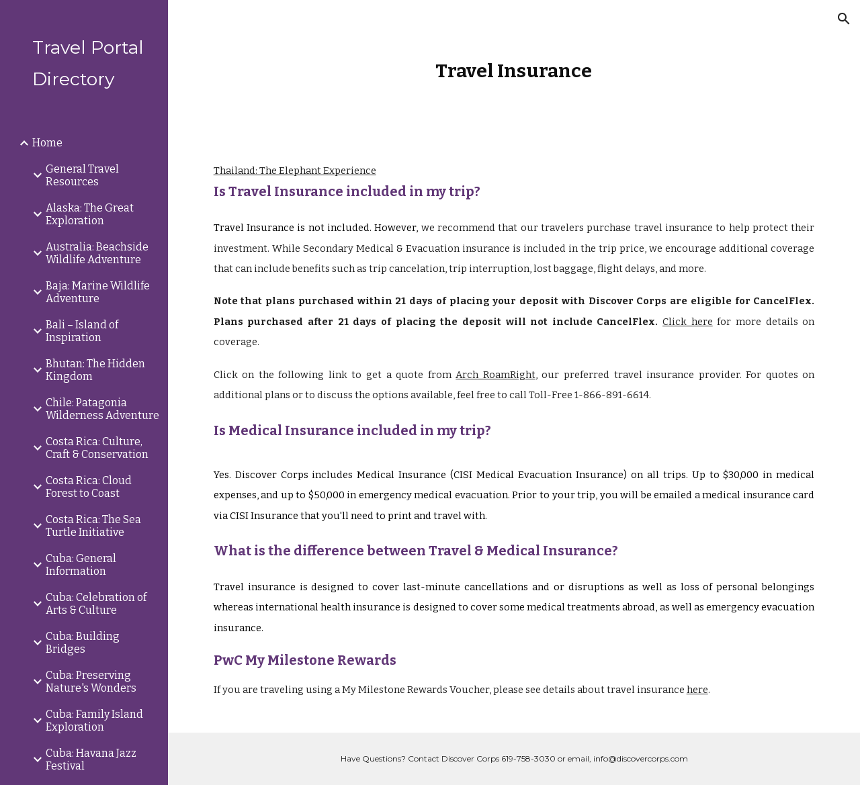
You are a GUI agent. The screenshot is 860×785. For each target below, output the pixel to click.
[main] (513, 71)
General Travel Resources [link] (82, 175)
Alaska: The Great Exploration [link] (90, 214)
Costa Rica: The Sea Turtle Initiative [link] (93, 526)
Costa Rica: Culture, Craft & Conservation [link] (97, 448)
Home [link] (47, 142)
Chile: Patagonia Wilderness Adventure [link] (102, 409)
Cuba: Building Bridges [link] (83, 642)
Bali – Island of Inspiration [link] (82, 331)
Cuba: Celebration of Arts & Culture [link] (96, 603)
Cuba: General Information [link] (81, 565)
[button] (844, 19)
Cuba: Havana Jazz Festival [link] (91, 759)
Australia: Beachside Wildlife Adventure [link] (97, 253)
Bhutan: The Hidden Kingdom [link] (95, 370)
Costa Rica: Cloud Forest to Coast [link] (89, 487)
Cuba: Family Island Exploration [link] (94, 720)
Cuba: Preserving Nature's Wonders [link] (91, 681)
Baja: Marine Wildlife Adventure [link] (98, 292)
